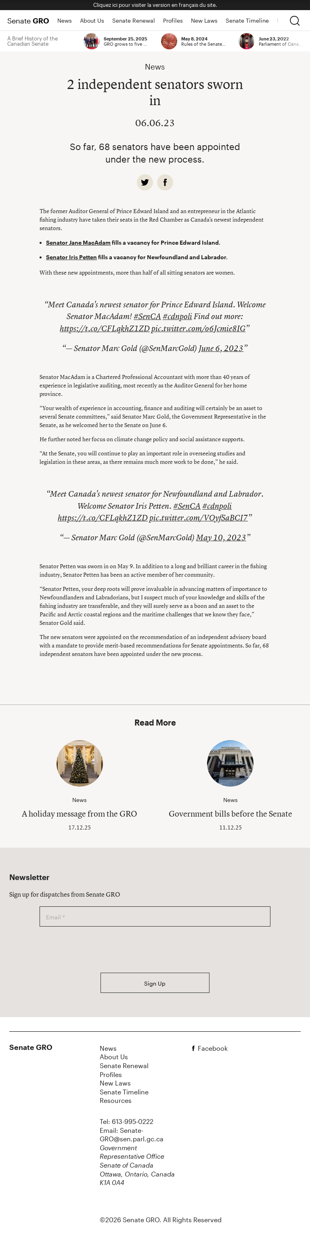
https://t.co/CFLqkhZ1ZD (105, 328)
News (64, 20)
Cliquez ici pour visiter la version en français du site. (155, 5)
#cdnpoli (177, 316)
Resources (116, 1100)
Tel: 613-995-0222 (126, 1121)
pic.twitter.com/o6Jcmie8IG (198, 328)
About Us (92, 20)
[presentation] (101, 949)
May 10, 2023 (221, 537)
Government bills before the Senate (230, 813)
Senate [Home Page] (28, 20)
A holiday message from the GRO (79, 813)
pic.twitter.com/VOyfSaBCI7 (198, 517)
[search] (295, 21)
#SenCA (147, 316)
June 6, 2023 (221, 348)
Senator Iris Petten (71, 257)
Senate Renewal (133, 20)
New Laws (204, 20)
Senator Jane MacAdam (78, 242)
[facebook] (165, 182)
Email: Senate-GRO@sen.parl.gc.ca (131, 1134)
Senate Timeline (247, 20)
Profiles (173, 20)
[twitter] (145, 182)
